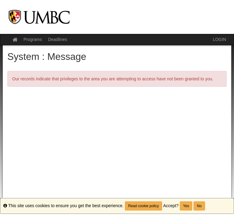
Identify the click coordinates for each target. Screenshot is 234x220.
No (199, 206)
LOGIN (219, 39)
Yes (186, 206)
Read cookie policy (143, 206)
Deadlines (57, 39)
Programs (32, 39)
